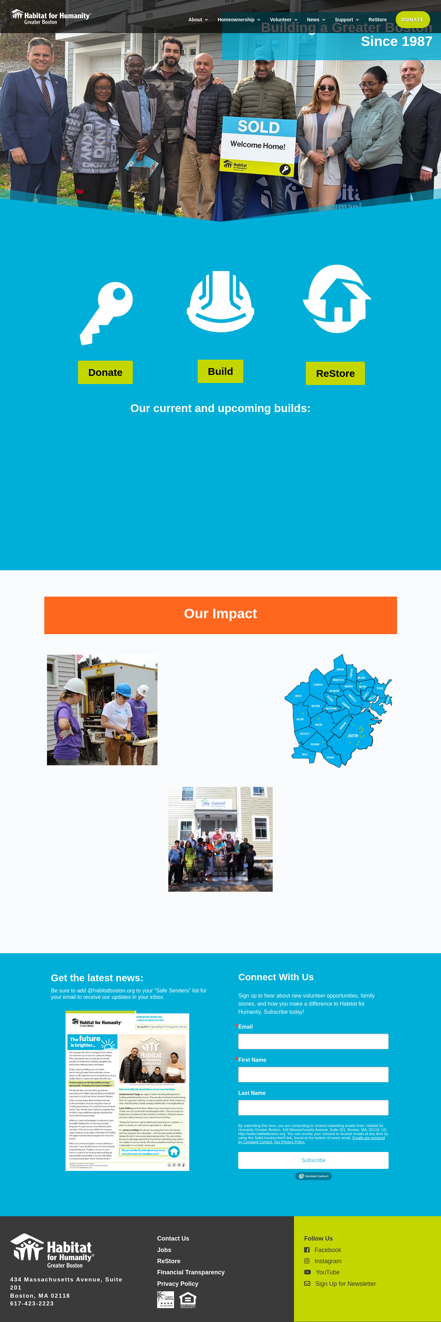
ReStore (378, 19)
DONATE (413, 19)
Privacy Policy (177, 1283)
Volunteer (281, 19)
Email (245, 1027)
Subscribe (313, 1160)
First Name (252, 1060)
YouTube (322, 1272)
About (195, 19)
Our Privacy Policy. (289, 1142)
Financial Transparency (191, 1272)
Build (220, 371)
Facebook (322, 1250)
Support (344, 19)
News (313, 19)
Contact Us (173, 1238)
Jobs (164, 1250)
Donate (105, 372)
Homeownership (236, 19)
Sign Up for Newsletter (340, 1283)
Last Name (252, 1093)
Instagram (323, 1261)
